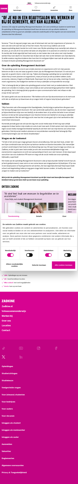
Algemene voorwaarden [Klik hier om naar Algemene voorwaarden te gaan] (13, 465)
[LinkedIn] (21, 358)
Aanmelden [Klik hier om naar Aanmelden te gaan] (7, 444)
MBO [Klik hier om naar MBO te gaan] (29, 3)
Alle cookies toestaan (63, 265)
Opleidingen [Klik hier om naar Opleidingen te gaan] (7, 366)
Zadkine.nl (7, 306)
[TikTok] (3, 349)
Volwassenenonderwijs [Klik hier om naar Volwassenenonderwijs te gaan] (42, 3)
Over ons (6, 320)
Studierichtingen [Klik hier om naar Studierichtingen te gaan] (9, 373)
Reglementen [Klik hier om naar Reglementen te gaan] (8, 458)
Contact (6, 330)
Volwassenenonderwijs (14, 311)
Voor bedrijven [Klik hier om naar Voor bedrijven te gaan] (8, 401)
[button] (17, 8)
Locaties (6, 325)
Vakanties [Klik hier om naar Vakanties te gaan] (6, 451)
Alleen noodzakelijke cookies (14, 265)
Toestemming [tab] (13, 216)
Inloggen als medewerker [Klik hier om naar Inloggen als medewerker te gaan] (13, 430)
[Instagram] (38, 349)
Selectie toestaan (39, 265)
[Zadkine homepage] (4, 8)
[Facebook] (56, 349)
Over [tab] (64, 216)
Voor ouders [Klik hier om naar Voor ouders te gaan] (7, 409)
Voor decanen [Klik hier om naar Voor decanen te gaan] (8, 416)
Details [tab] (39, 216)
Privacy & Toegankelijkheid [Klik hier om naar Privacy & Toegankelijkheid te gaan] (14, 472)
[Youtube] (21, 349)
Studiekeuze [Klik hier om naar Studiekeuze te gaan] (7, 380)
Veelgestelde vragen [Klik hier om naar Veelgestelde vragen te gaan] (11, 387)
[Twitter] (3, 358)
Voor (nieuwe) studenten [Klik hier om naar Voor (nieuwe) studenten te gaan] (13, 394)
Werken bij (7, 316)
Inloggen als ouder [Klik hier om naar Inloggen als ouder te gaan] (10, 437)
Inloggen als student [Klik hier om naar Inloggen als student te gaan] (11, 423)
